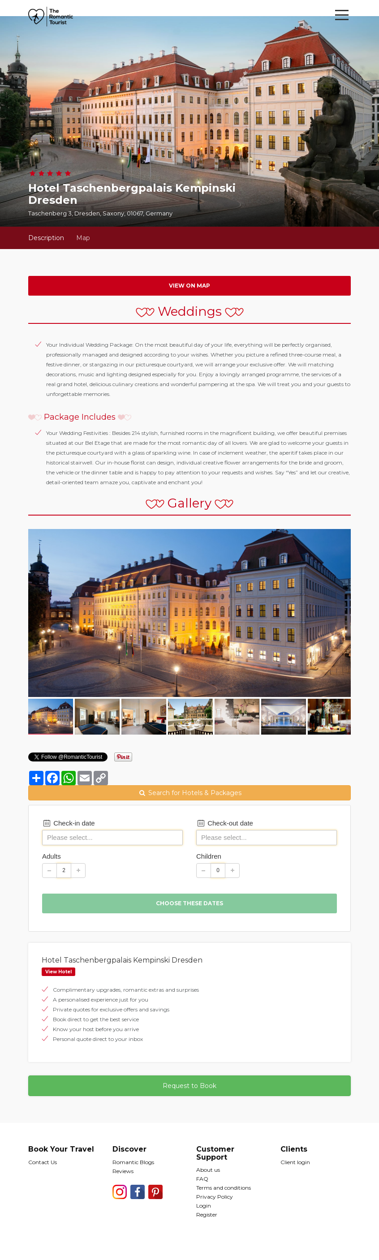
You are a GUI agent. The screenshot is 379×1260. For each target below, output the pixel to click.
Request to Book (189, 1086)
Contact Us (42, 1162)
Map (83, 238)
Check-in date (68, 823)
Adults (51, 856)
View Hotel (58, 972)
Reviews (123, 1171)
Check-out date (224, 823)
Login (203, 1205)
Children (208, 856)
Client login (295, 1162)
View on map (189, 285)
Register (206, 1214)
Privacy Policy (214, 1196)
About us (208, 1169)
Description (46, 238)
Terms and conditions (223, 1187)
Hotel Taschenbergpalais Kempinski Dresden (122, 960)
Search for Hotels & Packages (189, 793)
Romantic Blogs (133, 1162)
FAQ (202, 1178)
